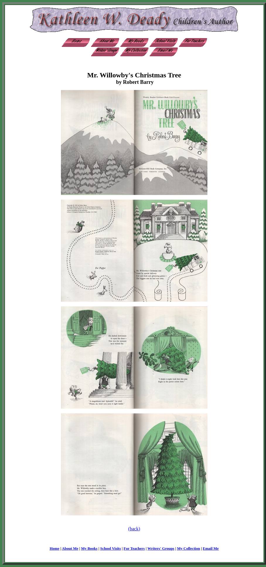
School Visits (110, 548)
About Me (70, 548)
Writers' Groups (160, 548)
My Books (89, 548)
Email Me (211, 548)
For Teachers (134, 548)
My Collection (188, 548)
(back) (134, 528)
